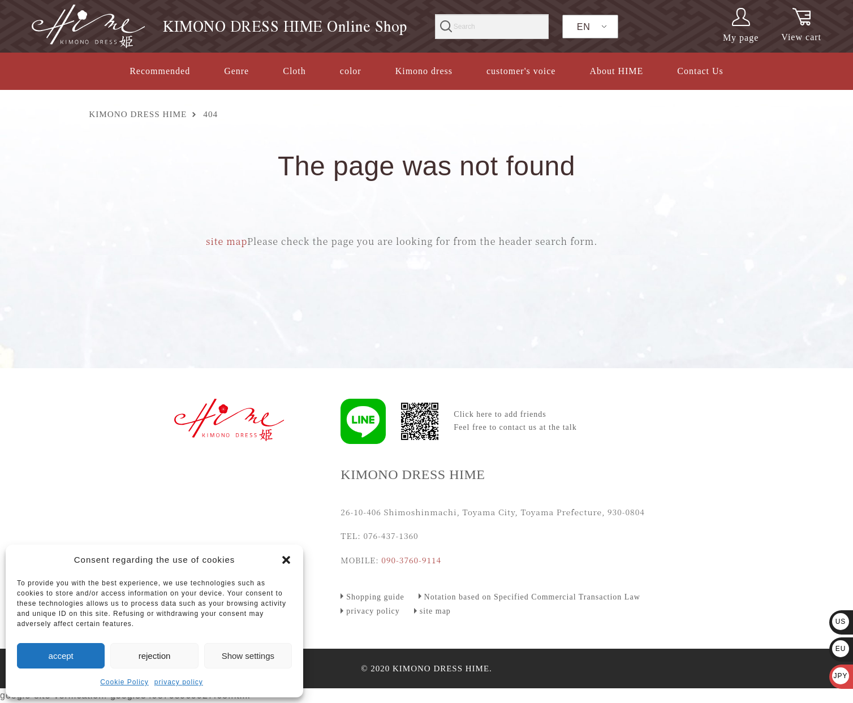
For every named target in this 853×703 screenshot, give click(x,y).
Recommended (160, 71)
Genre (236, 71)
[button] (286, 560)
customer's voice (520, 71)
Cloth (294, 71)
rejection (155, 656)
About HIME (616, 71)
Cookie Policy (124, 682)
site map (226, 241)
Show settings (248, 656)
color (350, 71)
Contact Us (700, 71)
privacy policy (178, 682)
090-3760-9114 (411, 560)
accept (61, 656)
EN (584, 27)
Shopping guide (375, 597)
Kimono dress (424, 71)
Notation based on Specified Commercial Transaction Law (532, 597)
